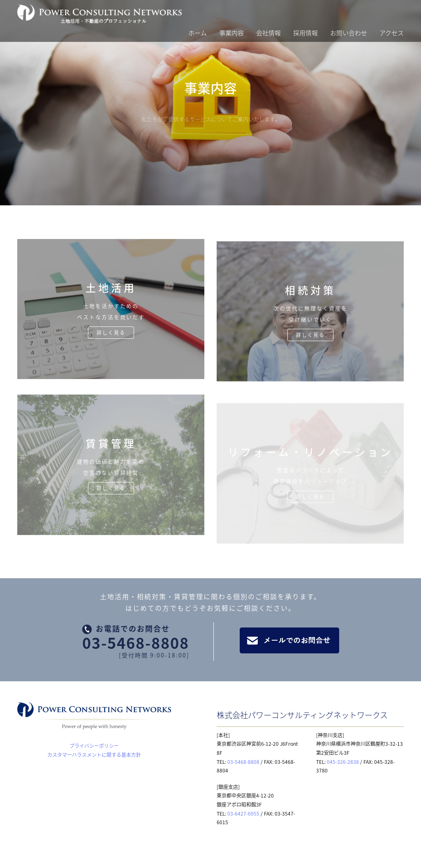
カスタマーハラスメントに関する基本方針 (94, 754)
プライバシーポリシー (94, 745)
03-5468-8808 (135, 643)
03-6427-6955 (243, 813)
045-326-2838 (343, 761)
